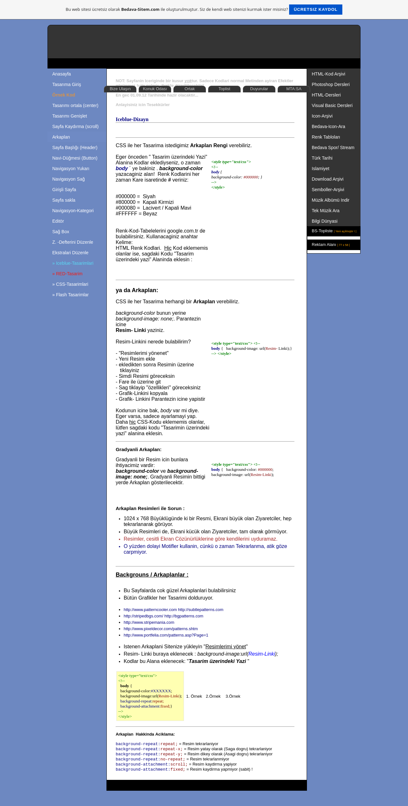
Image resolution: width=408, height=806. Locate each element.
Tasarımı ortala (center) (75, 105)
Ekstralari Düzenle (70, 252)
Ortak (190, 88)
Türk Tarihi (322, 158)
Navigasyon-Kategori (73, 210)
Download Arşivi (328, 179)
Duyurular (259, 88)
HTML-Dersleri (326, 94)
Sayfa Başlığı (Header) (75, 147)
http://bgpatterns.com (183, 616)
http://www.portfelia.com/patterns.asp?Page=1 (166, 635)
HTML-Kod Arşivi (329, 73)
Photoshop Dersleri (331, 84)
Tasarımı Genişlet (69, 116)
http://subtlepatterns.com (200, 609)
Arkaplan (61, 137)
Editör (58, 221)
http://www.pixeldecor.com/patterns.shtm (161, 628)
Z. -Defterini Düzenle (72, 242)
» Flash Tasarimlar (70, 294)
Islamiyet (320, 168)
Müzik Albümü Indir (330, 200)
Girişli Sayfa (64, 189)
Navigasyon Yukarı (70, 168)
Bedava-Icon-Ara (329, 126)
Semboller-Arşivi (329, 189)
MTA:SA (293, 88)
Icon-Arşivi (322, 116)
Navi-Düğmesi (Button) (75, 158)
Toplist (224, 88)
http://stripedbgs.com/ (143, 616)
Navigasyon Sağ (68, 179)
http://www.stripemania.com (149, 622)
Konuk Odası (155, 88)
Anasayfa (61, 73)
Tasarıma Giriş (66, 84)
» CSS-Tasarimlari (70, 284)
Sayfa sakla (63, 200)
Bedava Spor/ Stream (333, 147)
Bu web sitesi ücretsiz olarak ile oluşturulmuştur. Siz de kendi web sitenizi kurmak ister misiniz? (204, 9)
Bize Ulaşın (120, 88)
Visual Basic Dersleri (332, 105)
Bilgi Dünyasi (325, 221)
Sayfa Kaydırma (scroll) (75, 126)
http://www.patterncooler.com (150, 609)
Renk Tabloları (326, 137)
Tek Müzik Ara (326, 210)
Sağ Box (60, 231)
